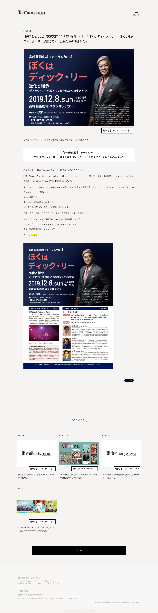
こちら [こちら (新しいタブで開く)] (34, 235)
